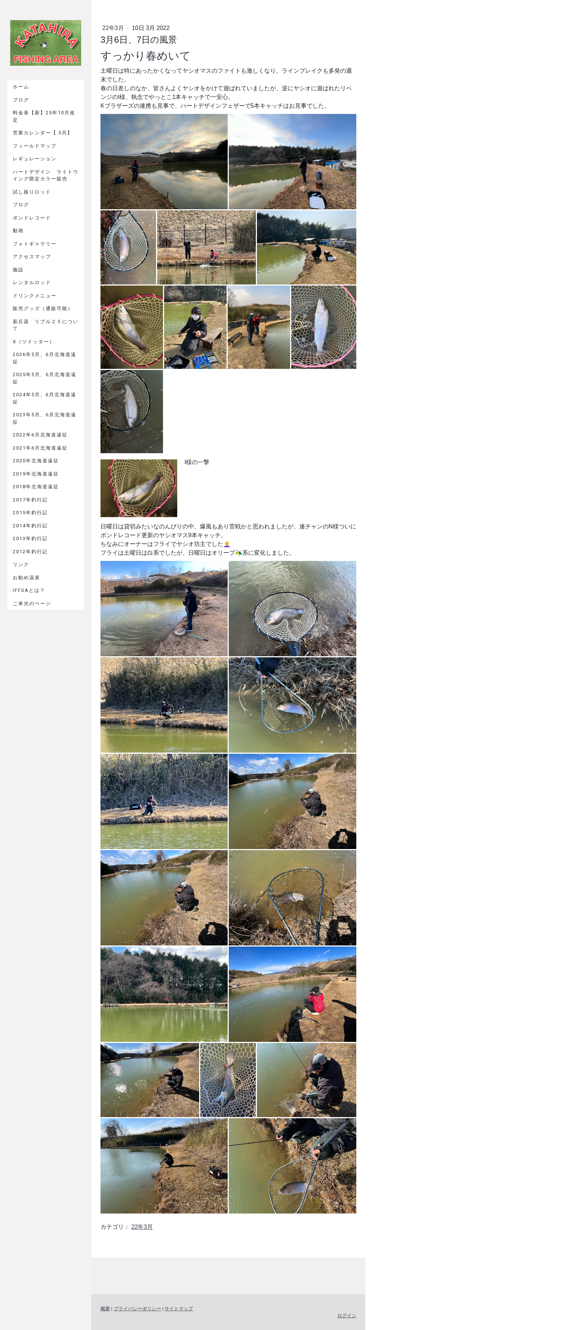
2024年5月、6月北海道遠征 (44, 398)
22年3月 (113, 28)
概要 (105, 1308)
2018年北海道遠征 (36, 486)
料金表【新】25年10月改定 (44, 116)
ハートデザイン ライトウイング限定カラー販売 (46, 175)
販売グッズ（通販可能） (43, 308)
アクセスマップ (32, 256)
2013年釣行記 (30, 538)
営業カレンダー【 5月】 (43, 132)
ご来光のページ (32, 603)
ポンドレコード (32, 218)
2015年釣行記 (30, 512)
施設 (18, 269)
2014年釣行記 (30, 525)
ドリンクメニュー (35, 295)
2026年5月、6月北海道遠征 (44, 358)
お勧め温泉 (26, 577)
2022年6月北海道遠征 (40, 434)
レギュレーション (35, 158)
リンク (21, 564)
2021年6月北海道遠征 (40, 448)
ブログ (21, 100)
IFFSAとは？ (29, 590)
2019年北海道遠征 (36, 474)
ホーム (21, 86)
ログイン (346, 1315)
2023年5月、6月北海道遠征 (44, 418)
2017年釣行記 (30, 499)
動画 (18, 230)
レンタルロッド (32, 282)
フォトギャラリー (35, 243)
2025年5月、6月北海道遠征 (44, 378)
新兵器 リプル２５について (46, 325)
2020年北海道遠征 (36, 460)
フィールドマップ (35, 146)
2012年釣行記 (30, 551)
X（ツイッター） (34, 341)
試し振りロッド (32, 192)
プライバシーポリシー (137, 1308)
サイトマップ (178, 1308)
